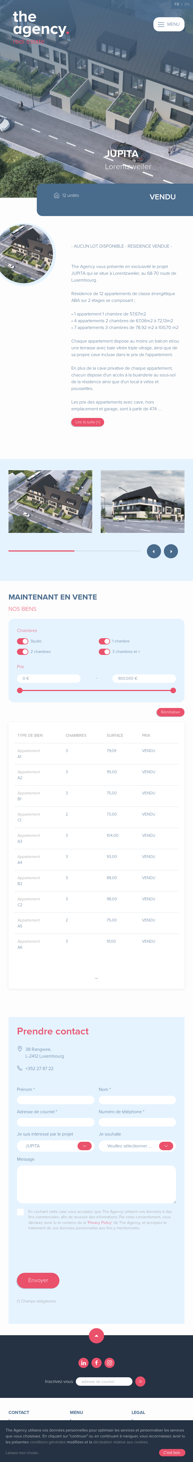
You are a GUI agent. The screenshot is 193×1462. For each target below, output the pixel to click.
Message (26, 1153)
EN (187, 4)
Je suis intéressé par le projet (45, 1128)
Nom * (105, 1084)
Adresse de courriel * (37, 1106)
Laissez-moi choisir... (23, 1452)
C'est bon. (172, 1452)
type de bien (30, 735)
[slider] (20, 690)
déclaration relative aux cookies (120, 1442)
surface (115, 735)
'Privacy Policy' (99, 1217)
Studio (36, 641)
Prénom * (26, 1084)
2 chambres (41, 651)
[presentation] (60, 1252)
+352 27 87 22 (39, 1063)
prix (146, 735)
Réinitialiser (170, 712)
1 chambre (121, 641)
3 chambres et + (126, 651)
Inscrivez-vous (59, 1376)
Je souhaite (110, 1128)
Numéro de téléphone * (121, 1106)
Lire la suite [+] (88, 422)
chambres (76, 735)
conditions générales (48, 1442)
